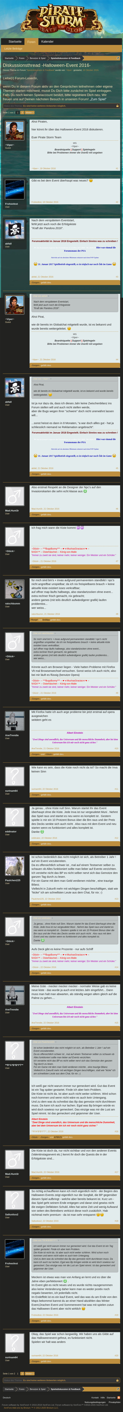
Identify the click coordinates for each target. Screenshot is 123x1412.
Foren (32, 42)
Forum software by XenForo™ (81, 1405)
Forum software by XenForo (28, 1405)
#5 (117, 468)
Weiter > (30, 112)
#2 (117, 202)
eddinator (10, 831)
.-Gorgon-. (35, 282)
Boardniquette (62, 149)
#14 (116, 967)
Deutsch (7, 1397)
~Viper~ (69, 70)
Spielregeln (89, 149)
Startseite (15, 41)
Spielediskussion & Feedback (40, 70)
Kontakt (95, 1397)
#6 (117, 509)
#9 (117, 693)
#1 (117, 168)
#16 (116, 1131)
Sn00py (46, 620)
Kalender (47, 41)
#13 (116, 899)
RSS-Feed (118, 1397)
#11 (116, 789)
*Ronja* (34, 620)
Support (76, 149)
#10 (116, 748)
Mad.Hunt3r (12, 510)
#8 (117, 614)
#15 (116, 1023)
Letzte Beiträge (13, 48)
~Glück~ (10, 551)
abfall (8, 243)
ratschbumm (12, 603)
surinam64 (11, 790)
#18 (116, 1221)
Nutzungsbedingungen (95, 1402)
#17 (116, 1172)
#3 (117, 277)
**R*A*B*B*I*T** (14, 1065)
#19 (116, 1315)
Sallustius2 (11, 1214)
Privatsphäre (115, 1402)
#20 (116, 1355)
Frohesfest (11, 203)
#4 (117, 359)
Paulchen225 (12, 880)
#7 (117, 561)
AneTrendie (12, 735)
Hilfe (103, 1397)
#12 (116, 838)
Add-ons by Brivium (31, 1408)
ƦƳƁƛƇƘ (58, 1137)
